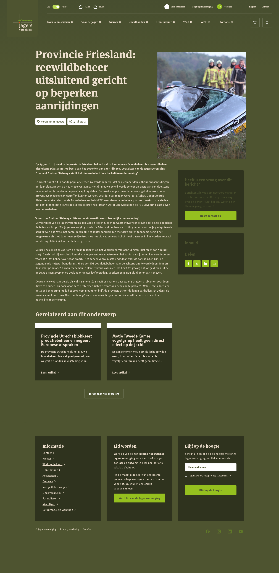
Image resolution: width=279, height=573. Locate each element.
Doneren (48, 507)
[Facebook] (207, 557)
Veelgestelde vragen (55, 513)
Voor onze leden (178, 7)
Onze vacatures (52, 518)
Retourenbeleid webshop (58, 535)
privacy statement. (218, 501)
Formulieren (50, 524)
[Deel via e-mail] (214, 263)
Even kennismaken (62, 22)
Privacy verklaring (69, 555)
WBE (207, 22)
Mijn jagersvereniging (202, 7)
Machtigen (49, 530)
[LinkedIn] (230, 557)
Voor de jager (93, 22)
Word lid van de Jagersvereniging (139, 524)
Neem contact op (210, 216)
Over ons (227, 22)
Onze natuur (167, 22)
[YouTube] (241, 557)
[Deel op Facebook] (188, 263)
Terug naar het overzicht (104, 420)
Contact (47, 478)
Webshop (228, 7)
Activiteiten (49, 501)
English (252, 7)
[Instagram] (219, 557)
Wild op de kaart (52, 490)
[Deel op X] (197, 263)
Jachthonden (140, 22)
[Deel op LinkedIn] (205, 263)
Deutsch (265, 7)
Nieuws (117, 22)
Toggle (58, 7)
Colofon (87, 555)
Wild (189, 22)
